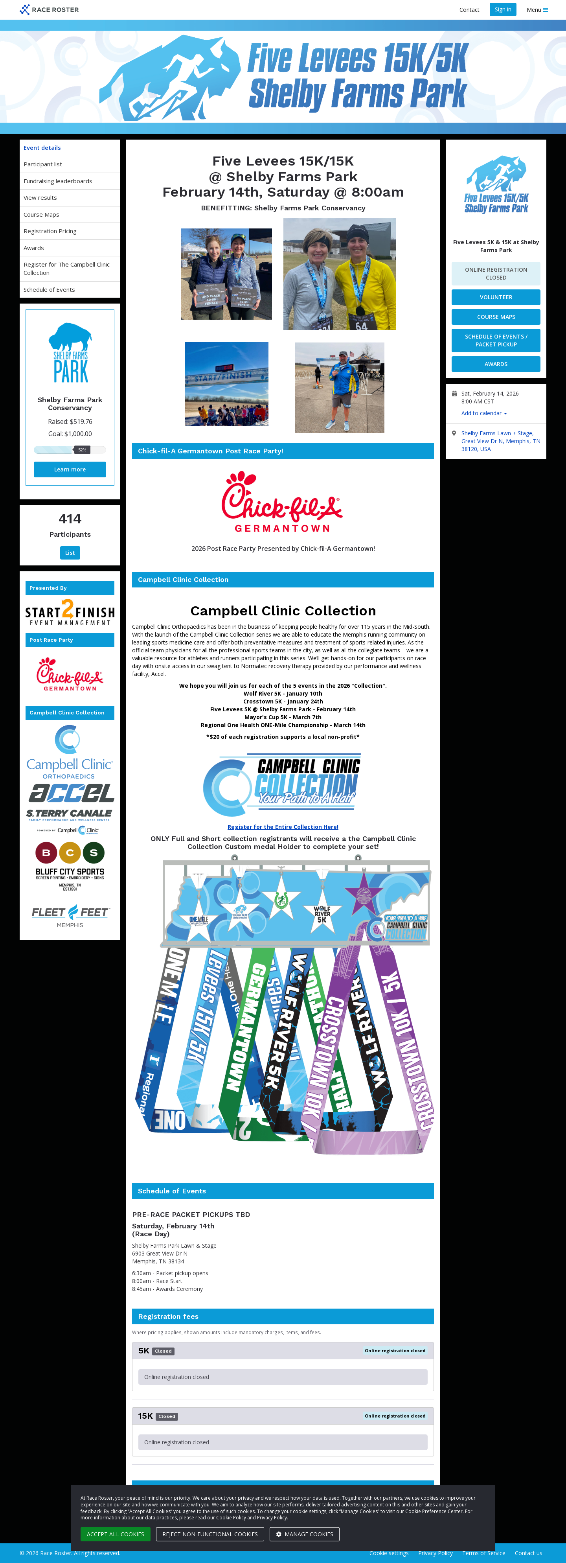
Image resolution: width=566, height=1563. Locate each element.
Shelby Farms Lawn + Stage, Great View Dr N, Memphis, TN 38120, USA (500, 441)
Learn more (70, 469)
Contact (469, 9)
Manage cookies (304, 1534)
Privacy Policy (435, 1553)
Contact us (528, 1553)
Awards (34, 248)
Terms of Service (483, 1553)
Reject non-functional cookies (210, 1534)
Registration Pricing (50, 231)
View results (40, 197)
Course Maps (41, 214)
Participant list (43, 164)
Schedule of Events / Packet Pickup (496, 340)
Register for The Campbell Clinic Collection (67, 268)
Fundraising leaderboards (58, 181)
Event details (42, 147)
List (70, 552)
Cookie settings (389, 1553)
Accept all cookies (115, 1534)
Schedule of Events (49, 289)
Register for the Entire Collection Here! (283, 826)
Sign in (503, 9)
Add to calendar (484, 413)
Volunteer (496, 297)
